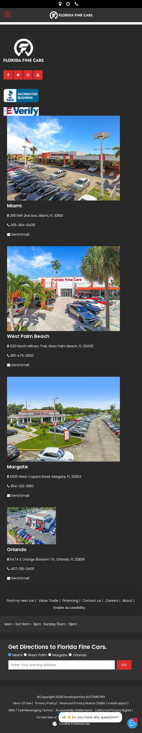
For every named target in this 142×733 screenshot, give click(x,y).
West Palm (37, 654)
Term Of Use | (23, 703)
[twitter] (18, 75)
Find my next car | (21, 600)
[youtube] (38, 75)
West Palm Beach (28, 336)
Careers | (112, 600)
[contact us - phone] (78, 4)
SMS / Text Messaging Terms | (30, 710)
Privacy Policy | (46, 703)
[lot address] (61, 4)
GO (124, 665)
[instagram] (28, 75)
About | (128, 600)
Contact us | (93, 600)
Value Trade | (49, 600)
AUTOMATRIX (95, 697)
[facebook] (8, 75)
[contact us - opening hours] (69, 4)
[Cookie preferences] (71, 724)
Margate (17, 466)
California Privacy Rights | (114, 710)
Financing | (71, 600)
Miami (14, 205)
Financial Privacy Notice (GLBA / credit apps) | (94, 703)
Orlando (17, 549)
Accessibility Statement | (73, 710)
